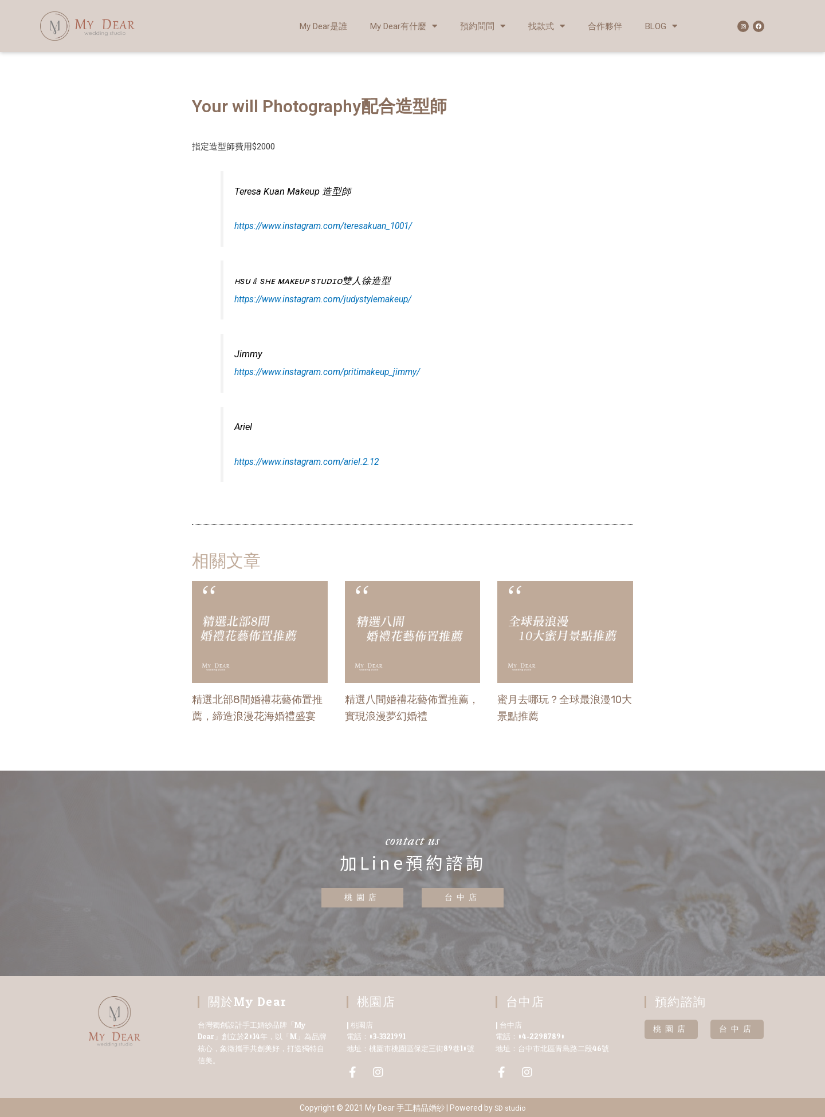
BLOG (661, 26)
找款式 (546, 26)
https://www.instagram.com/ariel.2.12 (311, 461)
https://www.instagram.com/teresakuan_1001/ (329, 225)
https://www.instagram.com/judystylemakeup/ (329, 299)
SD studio (510, 1107)
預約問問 (482, 26)
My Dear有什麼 (403, 26)
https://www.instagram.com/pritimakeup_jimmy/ (333, 371)
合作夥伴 (605, 26)
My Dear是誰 (323, 26)
